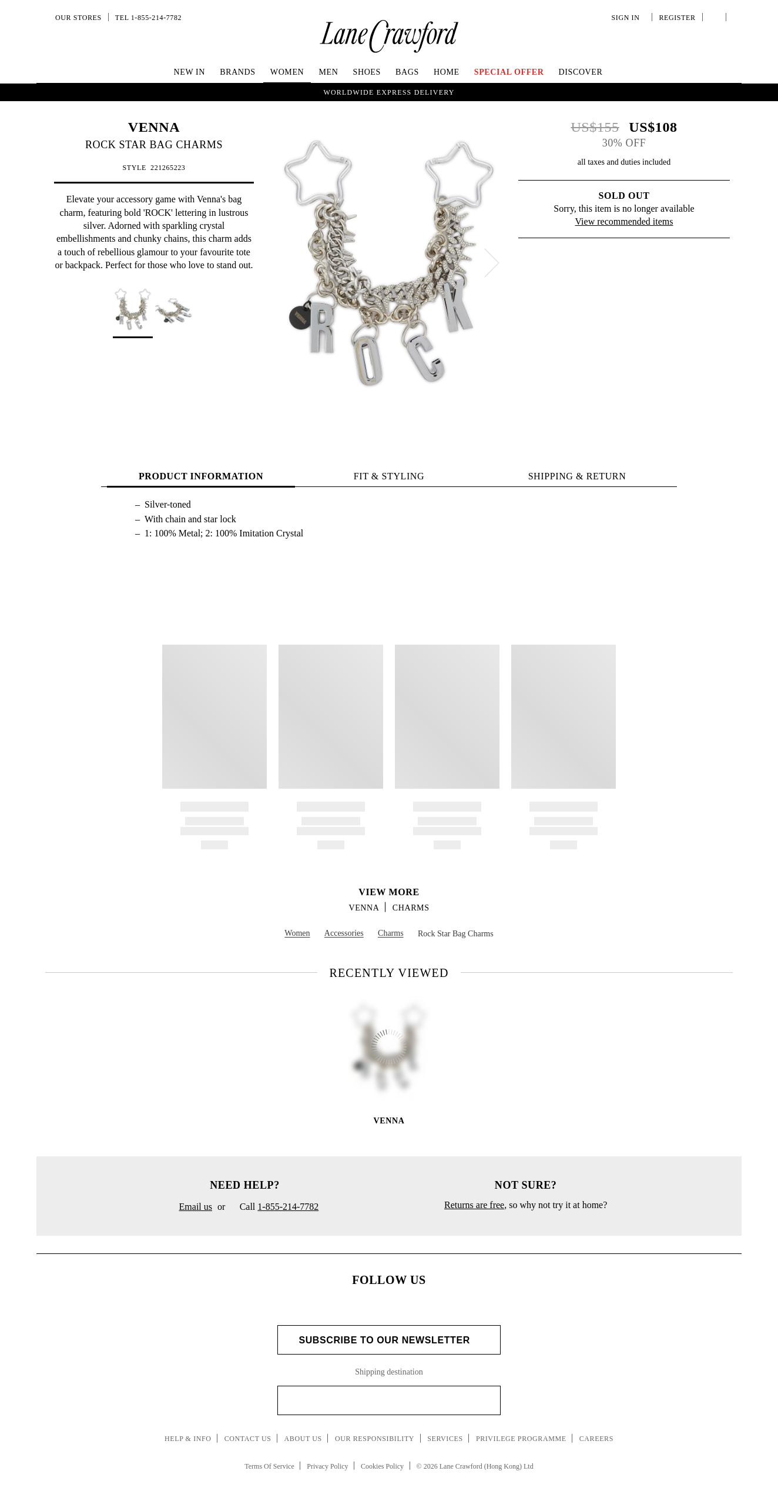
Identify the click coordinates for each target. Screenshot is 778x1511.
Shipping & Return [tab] (577, 476)
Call (274, 1207)
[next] (492, 263)
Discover (581, 72)
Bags (407, 72)
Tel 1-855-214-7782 (148, 18)
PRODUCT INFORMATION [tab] (201, 476)
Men (328, 72)
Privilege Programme (521, 1439)
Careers (596, 1439)
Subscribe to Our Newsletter (389, 1340)
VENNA (154, 127)
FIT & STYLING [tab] (389, 476)
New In (190, 72)
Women (287, 72)
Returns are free (474, 1205)
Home (447, 72)
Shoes (367, 72)
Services (445, 1439)
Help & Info (188, 1439)
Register (676, 18)
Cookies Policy (382, 1466)
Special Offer (509, 72)
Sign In (628, 17)
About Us (303, 1439)
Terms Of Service (269, 1466)
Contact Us (247, 1439)
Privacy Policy (327, 1466)
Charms (411, 907)
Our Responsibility (374, 1439)
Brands (237, 72)
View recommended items (624, 221)
